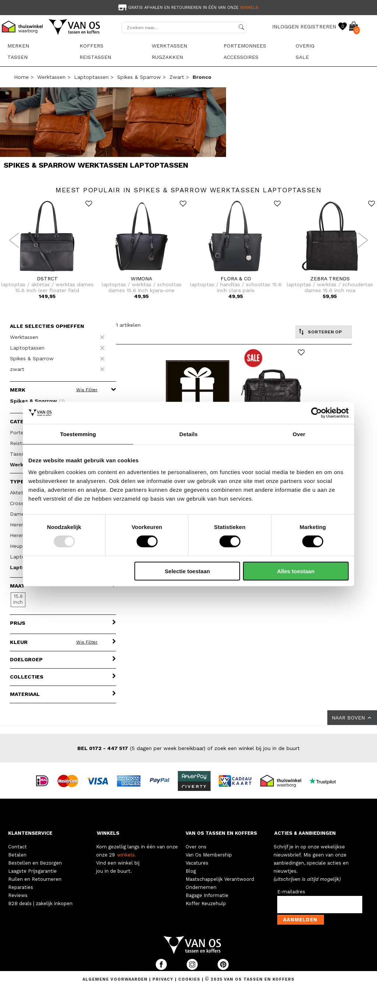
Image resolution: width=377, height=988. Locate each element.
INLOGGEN (285, 26)
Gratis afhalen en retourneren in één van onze (187, 7)
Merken (18, 46)
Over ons (196, 846)
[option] (188, 7)
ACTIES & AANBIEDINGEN (305, 833)
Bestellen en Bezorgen (35, 863)
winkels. (126, 855)
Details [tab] (188, 434)
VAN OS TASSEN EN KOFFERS (221, 833)
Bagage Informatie (207, 895)
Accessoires (240, 57)
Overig (305, 46)
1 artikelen (128, 325)
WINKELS (108, 833)
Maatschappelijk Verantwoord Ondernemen (220, 883)
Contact (17, 846)
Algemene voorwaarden (115, 979)
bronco (202, 77)
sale (302, 57)
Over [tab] (299, 434)
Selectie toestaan (187, 571)
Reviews (18, 895)
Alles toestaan (296, 571)
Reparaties (20, 887)
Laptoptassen (91, 77)
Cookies (189, 979)
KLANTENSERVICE (30, 833)
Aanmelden (300, 919)
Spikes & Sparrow (139, 77)
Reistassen (95, 57)
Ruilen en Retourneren (34, 879)
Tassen (17, 57)
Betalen (17, 855)
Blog (191, 871)
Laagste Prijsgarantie (32, 871)
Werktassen (169, 46)
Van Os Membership (209, 855)
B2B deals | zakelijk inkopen (40, 903)
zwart (176, 77)
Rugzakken (167, 57)
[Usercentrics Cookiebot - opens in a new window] (316, 412)
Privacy (163, 979)
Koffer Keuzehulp (206, 903)
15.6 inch (18, 599)
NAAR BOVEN (352, 718)
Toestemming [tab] (78, 434)
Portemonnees (244, 46)
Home (21, 77)
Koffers (91, 46)
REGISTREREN (318, 26)
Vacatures (197, 863)
